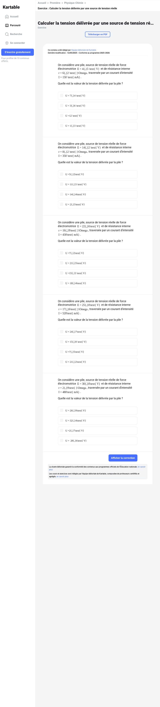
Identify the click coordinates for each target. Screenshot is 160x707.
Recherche (13, 34)
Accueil (11, 17)
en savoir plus (62, 476)
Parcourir (13, 25)
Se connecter (15, 43)
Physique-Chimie (73, 2)
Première (55, 2)
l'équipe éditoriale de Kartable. (83, 50)
